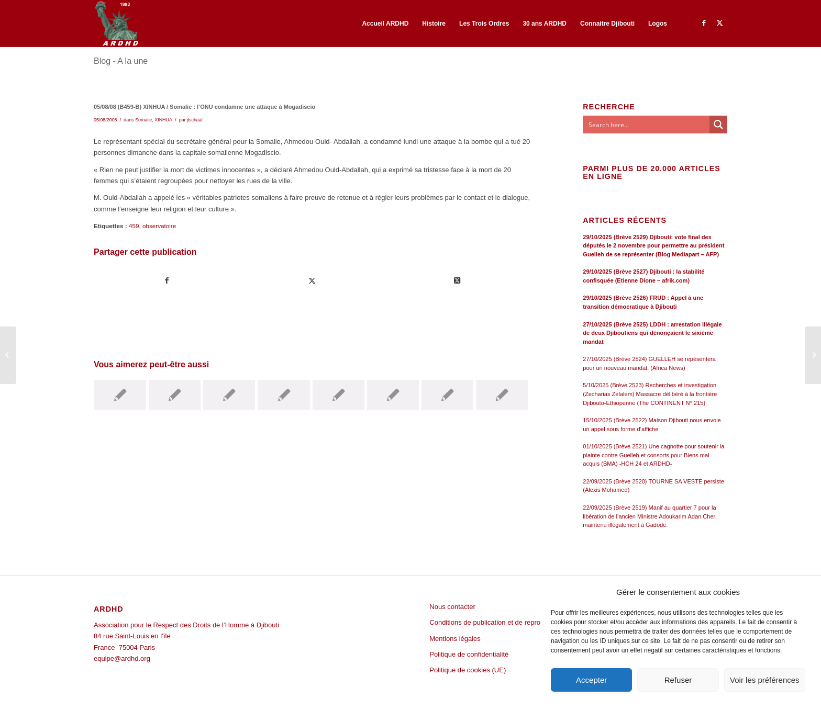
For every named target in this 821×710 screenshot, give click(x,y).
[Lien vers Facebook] (704, 23)
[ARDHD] (116, 24)
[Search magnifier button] (718, 124)
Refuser (678, 679)
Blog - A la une (121, 61)
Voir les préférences (765, 679)
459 (134, 225)
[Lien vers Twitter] (719, 23)
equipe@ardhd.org (122, 658)
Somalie (143, 119)
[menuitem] (385, 24)
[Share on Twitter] (457, 280)
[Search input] (647, 124)
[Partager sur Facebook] (166, 280)
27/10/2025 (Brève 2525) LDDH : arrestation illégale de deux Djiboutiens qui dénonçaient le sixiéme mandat (652, 333)
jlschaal (195, 119)
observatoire (159, 225)
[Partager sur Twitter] (312, 280)
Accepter (591, 679)
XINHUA (163, 119)
